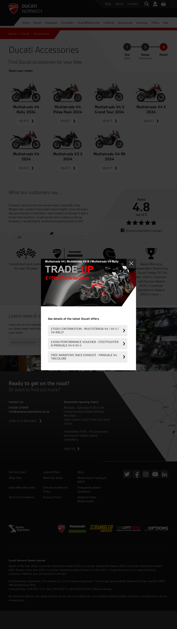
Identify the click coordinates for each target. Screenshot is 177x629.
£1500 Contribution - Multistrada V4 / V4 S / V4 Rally (85, 330)
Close (131, 263)
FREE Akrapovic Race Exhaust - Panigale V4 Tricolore (84, 356)
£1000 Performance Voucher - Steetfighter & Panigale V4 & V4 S (85, 343)
